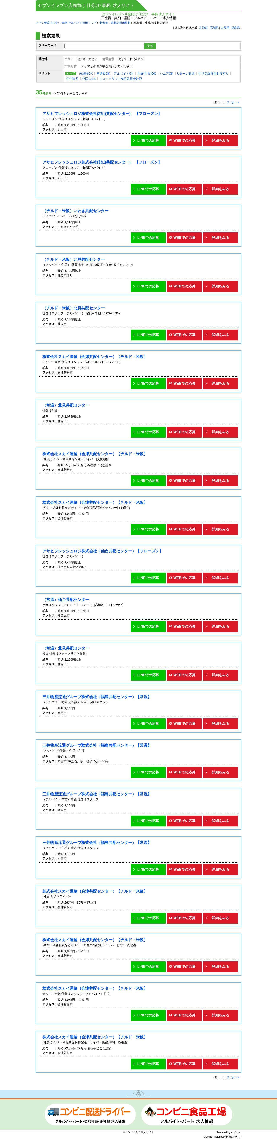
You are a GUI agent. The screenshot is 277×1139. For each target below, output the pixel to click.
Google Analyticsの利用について (222, 1136)
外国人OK (89, 78)
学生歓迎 (72, 78)
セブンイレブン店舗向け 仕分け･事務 (86, 5)
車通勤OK (103, 73)
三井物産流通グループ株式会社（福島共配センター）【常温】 (96, 697)
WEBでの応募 (184, 140)
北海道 (203, 27)
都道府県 (108, 59)
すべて (70, 73)
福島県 (235, 27)
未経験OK (86, 73)
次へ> (235, 102)
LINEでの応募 (148, 140)
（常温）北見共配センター (65, 405)
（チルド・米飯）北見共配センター (73, 259)
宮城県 (214, 27)
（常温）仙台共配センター (65, 599)
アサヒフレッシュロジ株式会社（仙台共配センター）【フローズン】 (102, 551)
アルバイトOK (123, 73)
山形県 (225, 27)
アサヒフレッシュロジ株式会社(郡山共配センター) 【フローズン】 (102, 114)
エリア (69, 59)
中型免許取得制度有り (213, 73)
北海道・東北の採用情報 (115, 23)
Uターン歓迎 (186, 73)
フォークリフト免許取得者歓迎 (121, 78)
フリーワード (47, 45)
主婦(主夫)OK (146, 73)
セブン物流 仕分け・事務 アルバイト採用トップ (66, 23)
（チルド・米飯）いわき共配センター (75, 211)
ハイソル (236, 1132)
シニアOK (166, 73)
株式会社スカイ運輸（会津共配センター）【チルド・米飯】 (95, 357)
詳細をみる (220, 140)
